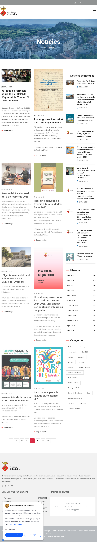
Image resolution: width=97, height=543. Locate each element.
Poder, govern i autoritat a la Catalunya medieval (48, 121)
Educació (81, 357)
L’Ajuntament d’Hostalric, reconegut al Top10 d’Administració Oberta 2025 (86, 173)
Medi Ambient (72, 377)
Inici (44, 47)
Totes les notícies (74, 408)
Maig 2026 (81, 280)
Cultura (70, 357)
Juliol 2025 (81, 330)
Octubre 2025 (81, 315)
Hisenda (81, 362)
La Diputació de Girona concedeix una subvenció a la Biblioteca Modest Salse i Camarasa (86, 214)
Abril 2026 (81, 285)
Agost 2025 (81, 325)
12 (22, 441)
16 (43, 441)
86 (48, 441)
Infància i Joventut (84, 367)
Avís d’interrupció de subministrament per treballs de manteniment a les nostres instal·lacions (85, 194)
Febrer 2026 (81, 295)
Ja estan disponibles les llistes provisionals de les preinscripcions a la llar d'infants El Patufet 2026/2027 (86, 99)
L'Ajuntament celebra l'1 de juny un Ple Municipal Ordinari (85, 133)
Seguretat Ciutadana (75, 398)
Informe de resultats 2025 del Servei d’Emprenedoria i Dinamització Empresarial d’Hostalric (85, 237)
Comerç (82, 347)
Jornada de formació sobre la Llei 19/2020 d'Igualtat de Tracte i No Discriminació (16, 95)
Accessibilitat (72, 531)
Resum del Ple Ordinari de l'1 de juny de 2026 (86, 82)
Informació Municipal (74, 372)
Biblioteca (71, 347)
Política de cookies (59, 531)
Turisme (71, 403)
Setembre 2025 (81, 320)
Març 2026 (81, 290)
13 (27, 441)
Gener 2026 (81, 300)
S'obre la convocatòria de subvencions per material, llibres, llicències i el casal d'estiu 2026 (86, 152)
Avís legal (46, 531)
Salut (88, 393)
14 (32, 441)
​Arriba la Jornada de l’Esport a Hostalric (85, 255)
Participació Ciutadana (75, 388)
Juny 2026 (81, 275)
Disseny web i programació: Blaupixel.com (48, 536)
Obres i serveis (73, 383)
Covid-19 (85, 352)
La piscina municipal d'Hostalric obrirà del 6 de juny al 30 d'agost (86, 118)
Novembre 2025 (81, 310)
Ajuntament (25, 498)
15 (38, 441)
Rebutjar (32, 535)
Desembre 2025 (81, 305)
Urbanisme (82, 403)
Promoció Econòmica (75, 393)
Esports (70, 362)
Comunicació (72, 352)
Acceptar (14, 535)
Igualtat (70, 367)
